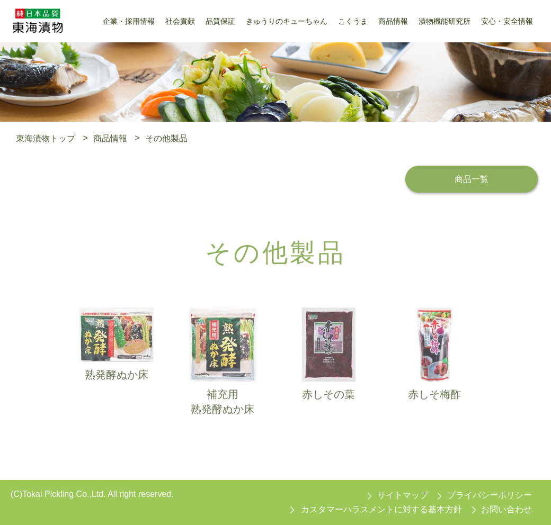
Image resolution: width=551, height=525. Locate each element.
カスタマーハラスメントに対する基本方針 (381, 509)
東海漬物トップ (45, 137)
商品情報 (110, 137)
